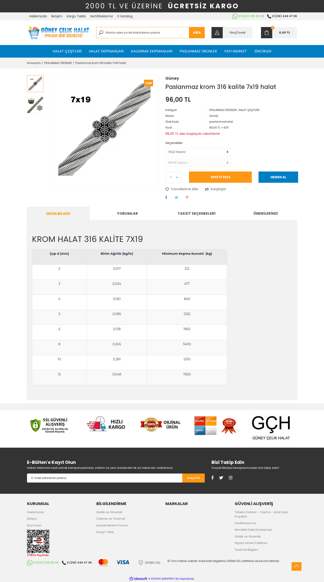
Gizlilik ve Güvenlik (109, 512)
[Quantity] (173, 177)
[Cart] (279, 32)
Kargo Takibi (76, 16)
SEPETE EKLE (220, 177)
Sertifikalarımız (101, 16)
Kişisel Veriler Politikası (251, 543)
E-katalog (125, 16)
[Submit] (193, 478)
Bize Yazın (34, 525)
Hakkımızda (38, 16)
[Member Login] (232, 32)
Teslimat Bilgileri (246, 550)
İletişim (56, 16)
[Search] (150, 32)
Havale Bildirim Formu (112, 525)
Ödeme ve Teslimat (110, 519)
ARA (197, 32)
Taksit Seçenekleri (197, 213)
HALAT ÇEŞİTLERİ (248, 110)
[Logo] (58, 32)
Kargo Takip (105, 532)
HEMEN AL (278, 177)
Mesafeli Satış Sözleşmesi (253, 530)
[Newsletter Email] (104, 478)
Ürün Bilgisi (58, 213)
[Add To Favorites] (181, 189)
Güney (172, 78)
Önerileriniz (265, 213)
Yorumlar (127, 213)
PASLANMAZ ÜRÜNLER (223, 110)
